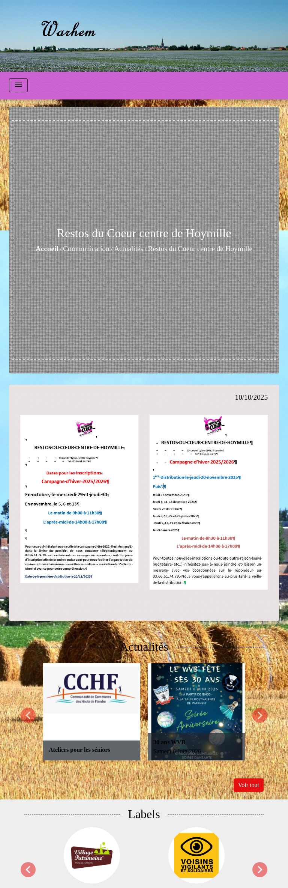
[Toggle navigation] (18, 85)
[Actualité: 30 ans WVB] (196, 711)
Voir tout (248, 785)
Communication (86, 249)
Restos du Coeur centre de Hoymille (200, 249)
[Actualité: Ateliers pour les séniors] (91, 711)
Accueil (47, 249)
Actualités (128, 249)
